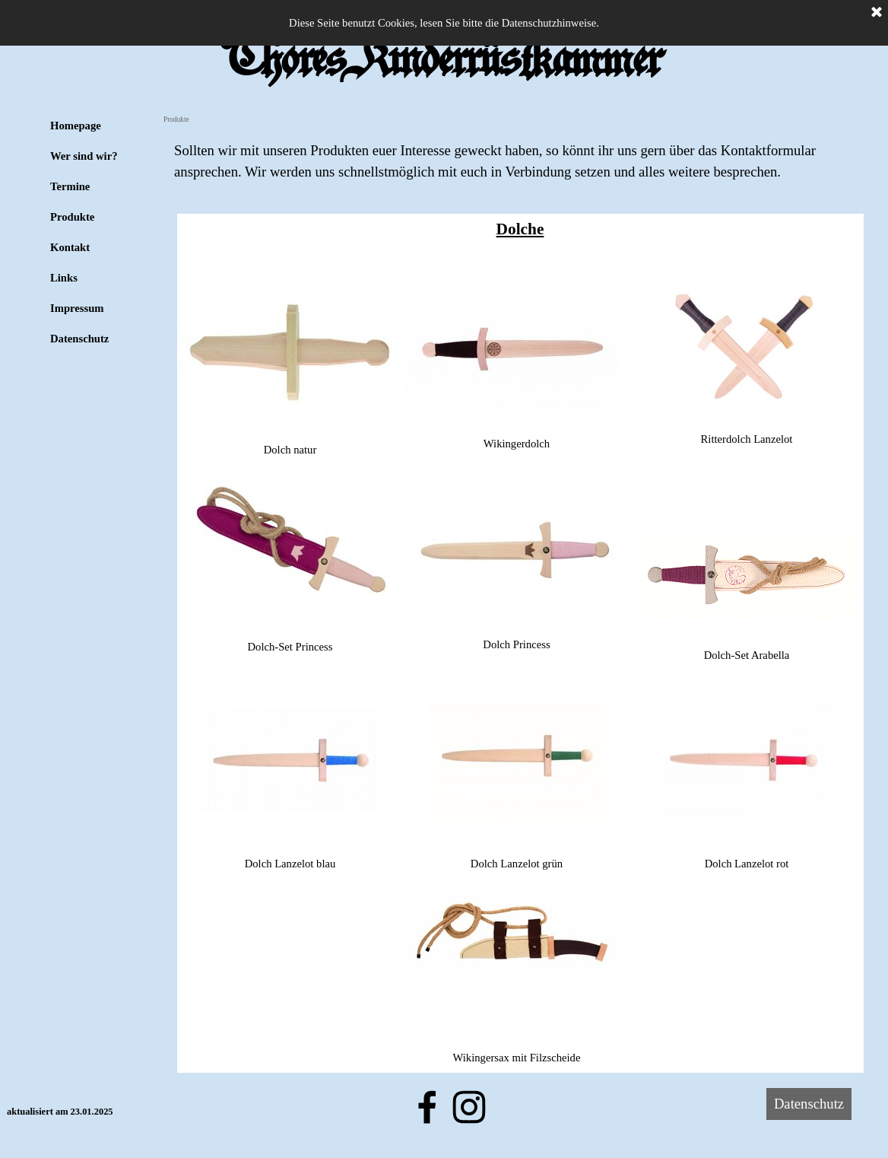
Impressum (77, 308)
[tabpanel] (520, 161)
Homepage (75, 125)
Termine (70, 186)
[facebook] (427, 1107)
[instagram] (469, 1107)
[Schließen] (876, 13)
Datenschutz (79, 338)
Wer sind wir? (84, 156)
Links (64, 278)
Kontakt (70, 247)
